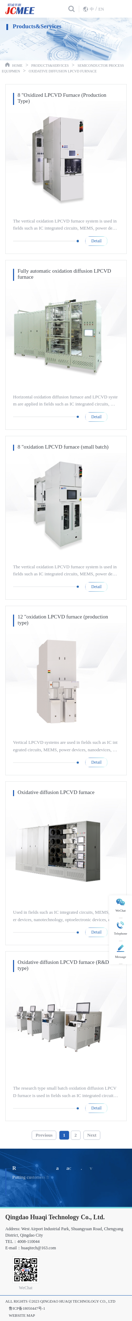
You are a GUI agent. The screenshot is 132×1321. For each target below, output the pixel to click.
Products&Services (50, 65)
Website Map (22, 1315)
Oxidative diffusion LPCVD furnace (63, 71)
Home (17, 65)
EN (101, 9)
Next (91, 1135)
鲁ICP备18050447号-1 (27, 1308)
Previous (44, 1135)
